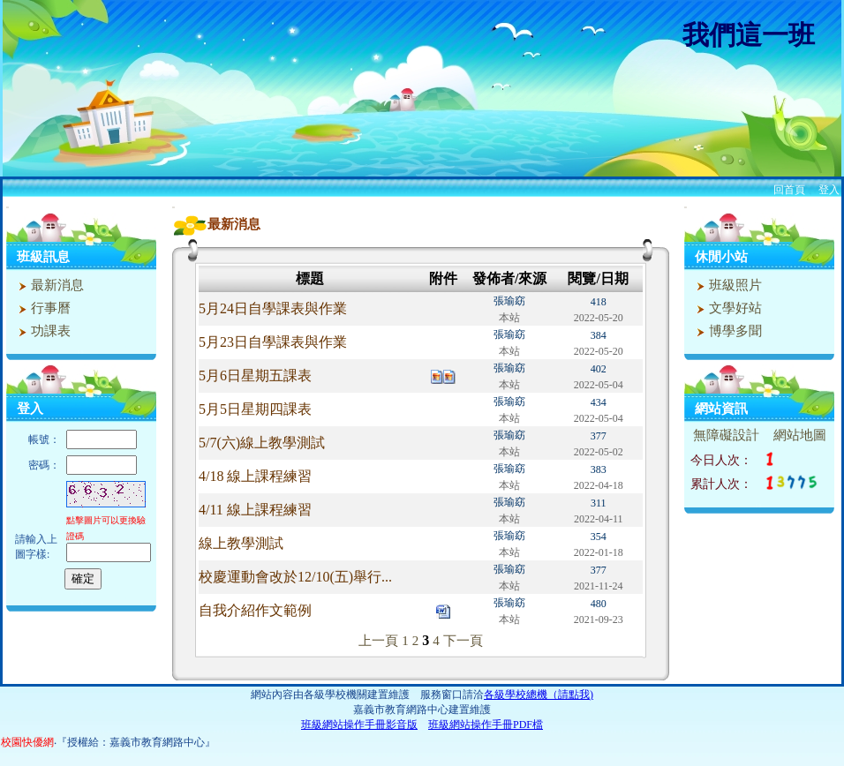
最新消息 (49, 285)
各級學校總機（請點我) (538, 694)
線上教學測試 (241, 543)
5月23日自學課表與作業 (273, 341)
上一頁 (378, 641)
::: (7, 207)
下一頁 (463, 641)
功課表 (42, 331)
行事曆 (42, 308)
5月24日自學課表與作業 (273, 308)
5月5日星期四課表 (255, 409)
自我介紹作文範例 (255, 610)
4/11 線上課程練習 (255, 509)
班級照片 (727, 285)
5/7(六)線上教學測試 (262, 442)
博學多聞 (727, 331)
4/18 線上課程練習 (255, 476)
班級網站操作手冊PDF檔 (485, 724)
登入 (829, 190)
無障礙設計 (726, 435)
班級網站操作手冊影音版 (359, 724)
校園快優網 (27, 742)
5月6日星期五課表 (255, 375)
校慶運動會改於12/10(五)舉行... (295, 576)
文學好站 (727, 308)
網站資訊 (721, 409)
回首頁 (789, 190)
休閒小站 (721, 257)
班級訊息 (43, 257)
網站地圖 (799, 435)
